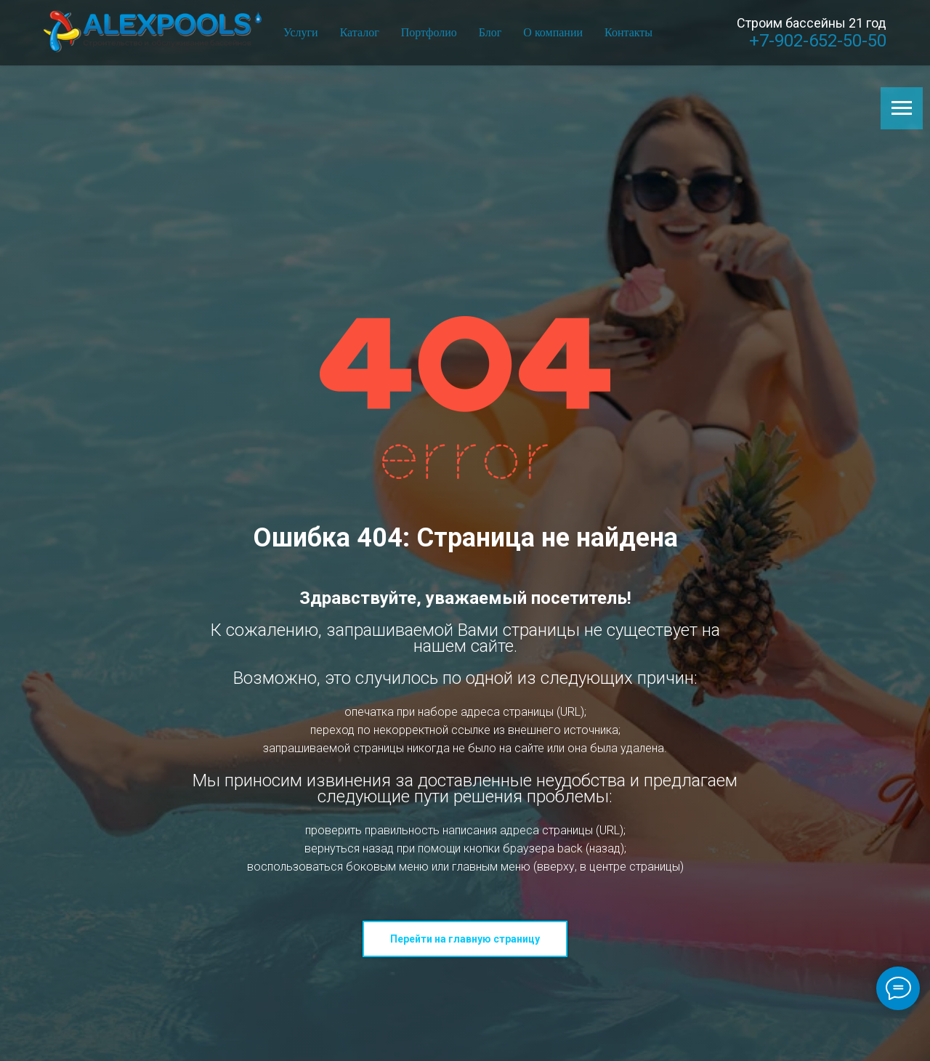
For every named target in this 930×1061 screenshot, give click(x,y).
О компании (553, 32)
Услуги (300, 32)
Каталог (359, 32)
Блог (490, 32)
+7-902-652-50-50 (817, 41)
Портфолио (429, 32)
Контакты (628, 32)
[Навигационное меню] (901, 108)
